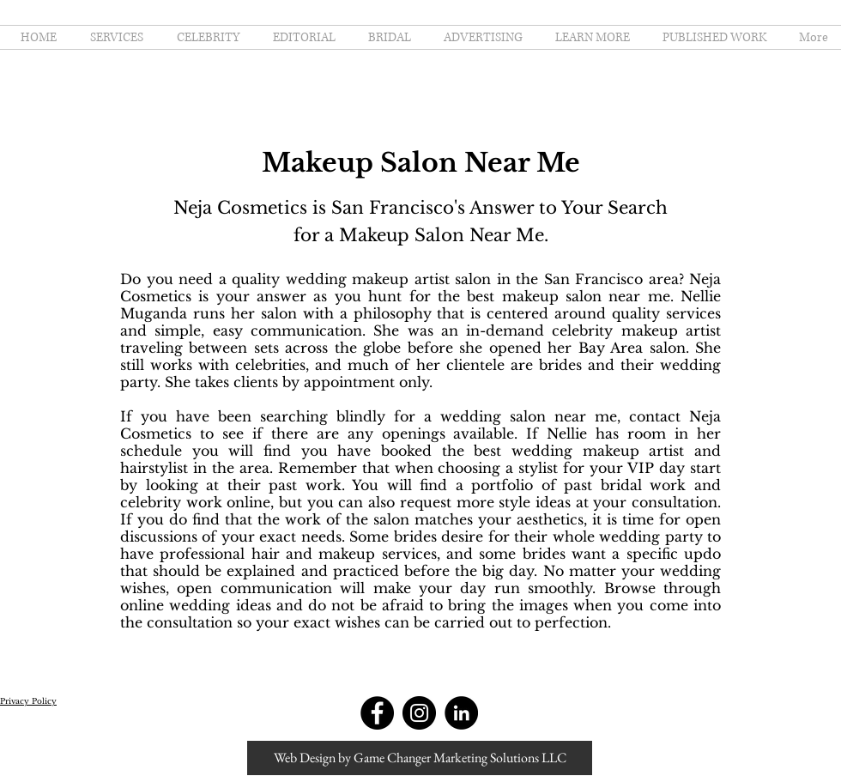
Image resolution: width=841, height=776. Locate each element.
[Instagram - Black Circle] (419, 713)
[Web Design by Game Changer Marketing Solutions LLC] (419, 758)
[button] (589, 37)
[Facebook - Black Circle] (377, 713)
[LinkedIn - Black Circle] (461, 713)
